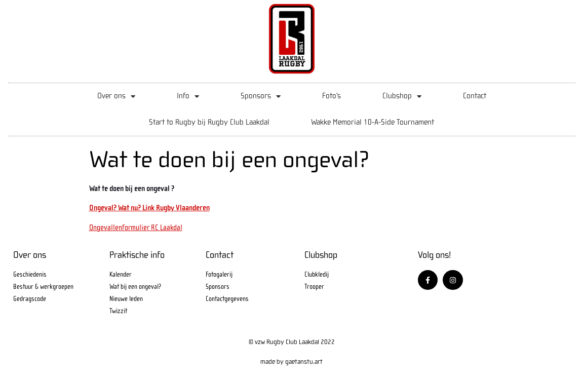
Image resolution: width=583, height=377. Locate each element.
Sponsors (261, 96)
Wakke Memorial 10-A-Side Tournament (372, 122)
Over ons (116, 96)
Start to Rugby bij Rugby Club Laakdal (209, 122)
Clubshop (401, 96)
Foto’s (331, 96)
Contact (474, 96)
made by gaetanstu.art (291, 361)
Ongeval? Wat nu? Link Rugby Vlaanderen (149, 207)
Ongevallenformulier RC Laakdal (135, 227)
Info (188, 96)
